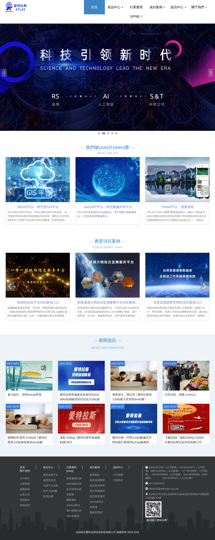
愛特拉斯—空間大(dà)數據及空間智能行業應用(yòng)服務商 (132, 440)
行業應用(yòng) (136, 11)
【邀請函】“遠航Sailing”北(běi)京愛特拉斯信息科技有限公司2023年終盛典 (184, 442)
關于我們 (199, 7)
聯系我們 (25, 505)
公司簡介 (25, 478)
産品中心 (115, 7)
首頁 (94, 7)
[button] (4, 73)
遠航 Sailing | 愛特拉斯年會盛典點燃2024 (80, 440)
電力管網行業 (73, 510)
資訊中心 (178, 7)
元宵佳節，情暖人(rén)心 (180, 394)
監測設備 (48, 496)
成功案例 (157, 7)
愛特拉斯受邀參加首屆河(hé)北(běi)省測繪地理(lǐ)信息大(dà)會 (80, 397)
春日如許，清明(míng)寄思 (25, 394)
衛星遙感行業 (73, 478)
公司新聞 (118, 474)
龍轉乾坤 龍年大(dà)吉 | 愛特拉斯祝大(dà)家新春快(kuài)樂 (27, 440)
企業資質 (25, 483)
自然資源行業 (73, 483)
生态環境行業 (73, 489)
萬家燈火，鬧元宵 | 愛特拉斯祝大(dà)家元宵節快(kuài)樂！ (132, 397)
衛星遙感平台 (50, 474)
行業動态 (118, 480)
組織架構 (25, 489)
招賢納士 (25, 499)
